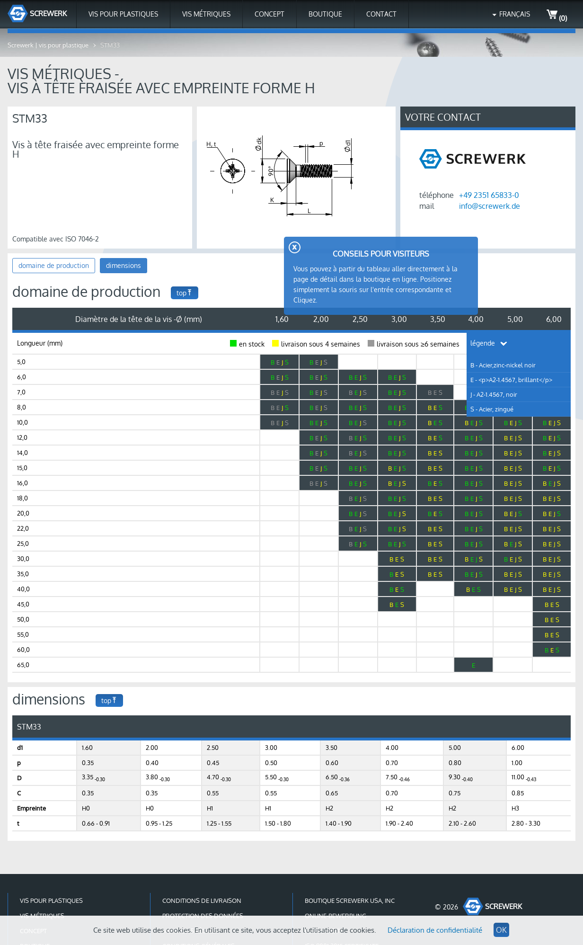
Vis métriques (206, 14)
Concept (269, 14)
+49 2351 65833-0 (489, 195)
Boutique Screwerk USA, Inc (350, 900)
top (185, 293)
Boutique (325, 14)
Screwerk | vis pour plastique (48, 45)
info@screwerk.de (489, 206)
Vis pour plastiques (123, 14)
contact (381, 14)
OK (501, 930)
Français (514, 14)
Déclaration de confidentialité (435, 930)
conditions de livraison (201, 900)
